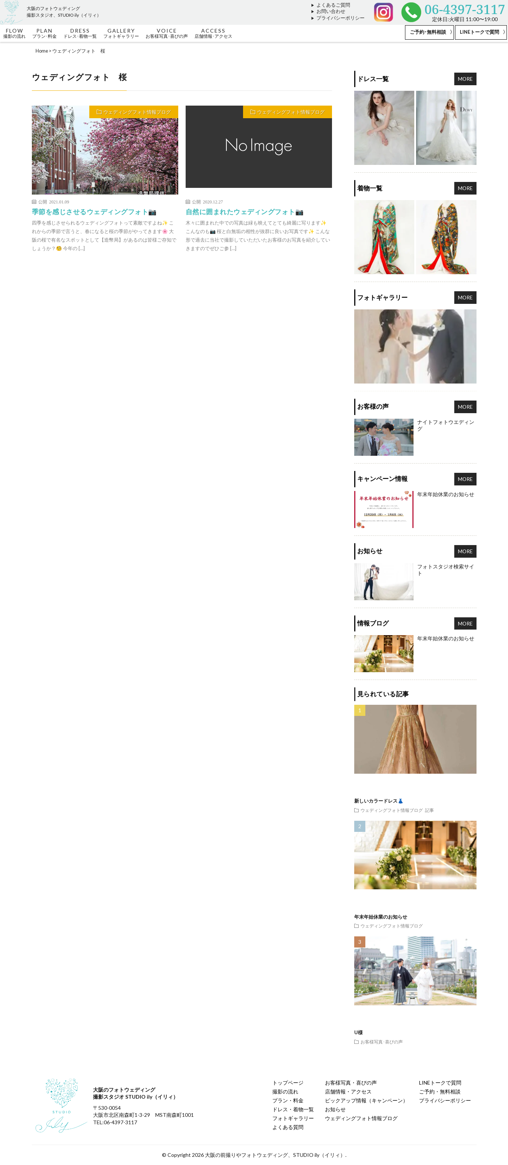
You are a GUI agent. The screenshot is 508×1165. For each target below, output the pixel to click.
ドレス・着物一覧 (293, 1109)
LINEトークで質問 (479, 32)
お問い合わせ (330, 11)
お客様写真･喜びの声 (382, 1041)
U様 (358, 1032)
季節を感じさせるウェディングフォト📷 (94, 212)
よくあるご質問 (333, 5)
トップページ (287, 1082)
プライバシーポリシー (340, 18)
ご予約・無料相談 (440, 1091)
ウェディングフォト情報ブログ (137, 112)
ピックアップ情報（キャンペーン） (366, 1100)
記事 (429, 810)
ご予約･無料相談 (428, 32)
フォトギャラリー (293, 1118)
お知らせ (335, 1109)
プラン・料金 (287, 1100)
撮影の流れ (285, 1091)
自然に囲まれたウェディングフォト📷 (245, 212)
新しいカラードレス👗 (379, 801)
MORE (465, 79)
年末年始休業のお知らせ (380, 917)
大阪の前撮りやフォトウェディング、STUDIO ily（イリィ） (275, 1155)
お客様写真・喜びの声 (351, 1082)
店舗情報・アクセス (348, 1091)
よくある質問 (287, 1127)
